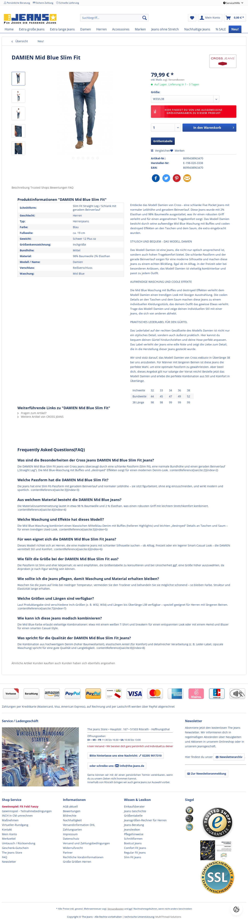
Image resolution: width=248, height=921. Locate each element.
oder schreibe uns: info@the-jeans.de (117, 766)
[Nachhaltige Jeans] (197, 29)
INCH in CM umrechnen (17, 815)
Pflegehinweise (133, 834)
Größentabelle (162, 141)
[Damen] (86, 29)
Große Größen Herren (77, 861)
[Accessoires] (120, 29)
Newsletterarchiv (229, 757)
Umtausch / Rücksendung (18, 843)
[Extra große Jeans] (31, 29)
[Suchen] (144, 18)
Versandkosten (116, 908)
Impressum (70, 834)
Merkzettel (9, 838)
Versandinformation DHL (79, 825)
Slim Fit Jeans (132, 857)
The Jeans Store (12, 852)
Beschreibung (21, 187)
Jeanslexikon (132, 829)
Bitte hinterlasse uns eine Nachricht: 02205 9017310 (126, 755)
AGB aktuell (70, 806)
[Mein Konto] (210, 18)
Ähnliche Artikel (22, 663)
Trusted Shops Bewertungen (49, 187)
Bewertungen (71, 811)
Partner (68, 852)
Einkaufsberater (134, 806)
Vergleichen (160, 150)
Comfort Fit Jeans (135, 848)
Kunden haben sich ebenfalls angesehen (88, 663)
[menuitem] (114, 18)
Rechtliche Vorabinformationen (83, 857)
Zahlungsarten (72, 829)
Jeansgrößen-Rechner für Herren (145, 820)
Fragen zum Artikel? (31, 413)
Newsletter (9, 861)
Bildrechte (69, 815)
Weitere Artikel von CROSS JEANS (40, 416)
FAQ (70, 187)
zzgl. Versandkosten (173, 79)
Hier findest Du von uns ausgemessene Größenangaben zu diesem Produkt (188, 111)
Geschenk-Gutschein (15, 848)
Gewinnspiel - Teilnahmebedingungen (27, 811)
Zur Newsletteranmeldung (206, 773)
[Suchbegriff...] (114, 18)
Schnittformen (133, 838)
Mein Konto (9, 834)
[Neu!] (235, 29)
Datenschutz (71, 838)
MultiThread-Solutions (168, 916)
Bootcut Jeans (133, 843)
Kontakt (7, 829)
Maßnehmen (10, 820)
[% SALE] (221, 29)
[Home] (9, 29)
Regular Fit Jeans (135, 852)
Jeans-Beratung (134, 825)
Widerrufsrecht (73, 848)
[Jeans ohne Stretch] (165, 29)
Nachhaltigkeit (72, 820)
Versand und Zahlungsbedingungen (86, 843)
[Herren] (101, 29)
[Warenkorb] (235, 18)
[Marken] (140, 29)
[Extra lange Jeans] (62, 29)
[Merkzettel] (192, 18)
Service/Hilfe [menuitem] (231, 3)
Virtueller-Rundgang (15, 825)
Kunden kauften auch (47, 663)
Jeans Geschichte (135, 811)
